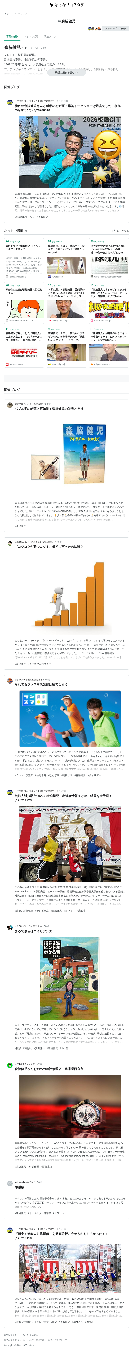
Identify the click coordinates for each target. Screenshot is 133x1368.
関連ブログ (50, 36)
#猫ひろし (69, 910)
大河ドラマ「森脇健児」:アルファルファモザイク (23, 247)
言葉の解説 (12, 36)
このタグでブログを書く (115, 28)
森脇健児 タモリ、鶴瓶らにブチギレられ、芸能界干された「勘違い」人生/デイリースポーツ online (66, 337)
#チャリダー (94, 775)
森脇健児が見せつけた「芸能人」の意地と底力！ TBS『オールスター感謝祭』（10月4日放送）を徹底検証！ (24, 337)
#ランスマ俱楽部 (24, 775)
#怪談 (18, 1048)
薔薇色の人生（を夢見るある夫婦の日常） (34, 542)
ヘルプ (31, 1340)
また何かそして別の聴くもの (28, 926)
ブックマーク (13, 241)
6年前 (63, 1229)
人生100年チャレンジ (25, 1064)
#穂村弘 (27, 1048)
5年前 (63, 791)
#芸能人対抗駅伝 (24, 910)
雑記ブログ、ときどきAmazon (29, 404)
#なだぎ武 (53, 775)
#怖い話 (64, 1048)
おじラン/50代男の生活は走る (29, 679)
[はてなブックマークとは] (25, 231)
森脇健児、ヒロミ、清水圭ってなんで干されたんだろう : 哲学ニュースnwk (66, 249)
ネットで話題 (31, 36)
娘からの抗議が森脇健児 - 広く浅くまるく (24, 291)
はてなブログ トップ (15, 14)
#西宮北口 (46, 1166)
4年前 (59, 542)
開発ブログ (41, 1340)
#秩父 (54, 1322)
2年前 (48, 404)
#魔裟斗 (81, 910)
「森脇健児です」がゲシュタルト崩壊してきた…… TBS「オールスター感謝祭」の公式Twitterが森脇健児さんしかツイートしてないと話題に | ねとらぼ (109, 293)
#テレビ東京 (42, 910)
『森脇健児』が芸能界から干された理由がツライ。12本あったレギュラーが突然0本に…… (109, 336)
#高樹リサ (66, 775)
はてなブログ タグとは (14, 1340)
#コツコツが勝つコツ (39, 664)
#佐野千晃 (40, 775)
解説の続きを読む (66, 72)
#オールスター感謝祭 (39, 1213)
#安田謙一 (39, 1048)
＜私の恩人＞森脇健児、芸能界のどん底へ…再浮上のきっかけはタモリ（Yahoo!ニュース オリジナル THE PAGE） (66, 293)
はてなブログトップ (57, 1340)
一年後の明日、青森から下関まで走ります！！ (36, 101)
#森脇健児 (42, 217)
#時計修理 (33, 1166)
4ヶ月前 (64, 101)
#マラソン (58, 1213)
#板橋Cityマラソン (25, 217)
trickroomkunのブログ (25, 1182)
